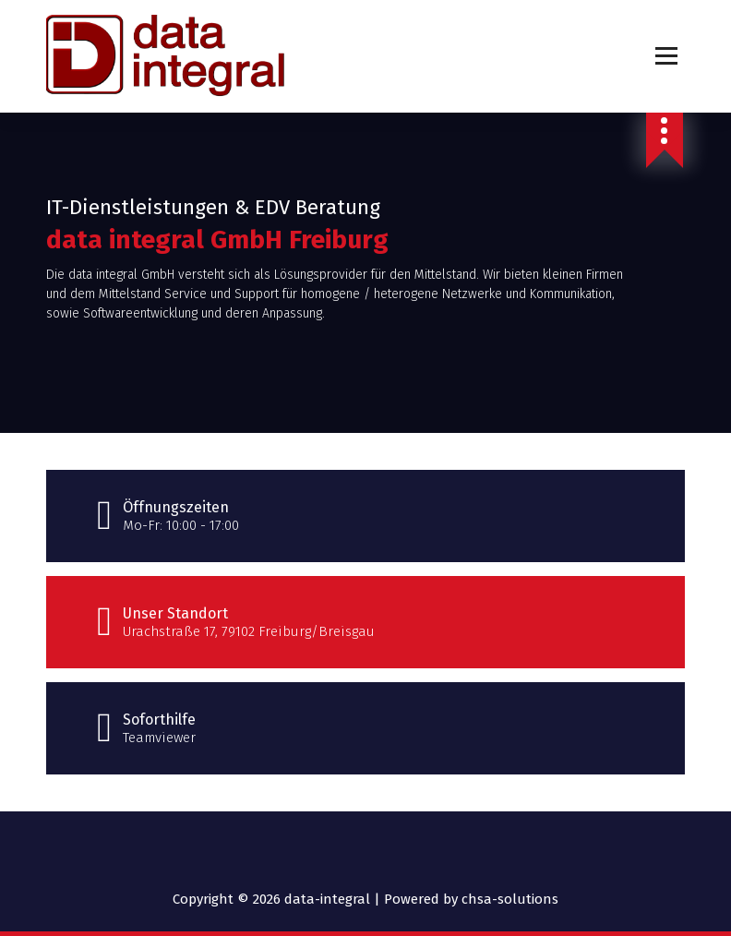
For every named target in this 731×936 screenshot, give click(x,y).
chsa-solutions (509, 899)
